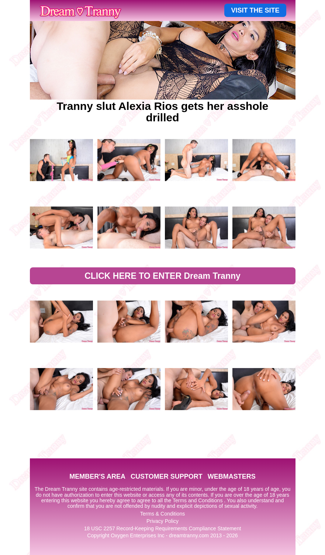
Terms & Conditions (162, 514)
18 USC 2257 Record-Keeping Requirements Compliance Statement (162, 528)
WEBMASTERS (232, 476)
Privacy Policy (162, 521)
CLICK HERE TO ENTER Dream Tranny (162, 276)
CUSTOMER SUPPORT (167, 476)
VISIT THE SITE (255, 10)
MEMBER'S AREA (97, 476)
